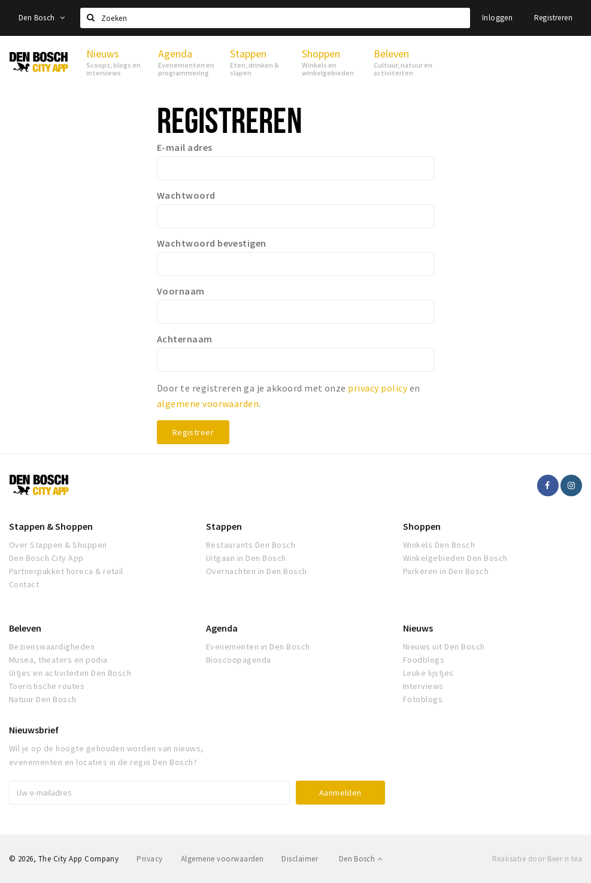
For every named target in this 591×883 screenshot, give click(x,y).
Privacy (149, 859)
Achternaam (185, 339)
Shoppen (422, 526)
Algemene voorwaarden (222, 859)
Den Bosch (42, 18)
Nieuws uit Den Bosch (444, 646)
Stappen (224, 526)
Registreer (193, 432)
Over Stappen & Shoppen (58, 544)
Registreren (553, 18)
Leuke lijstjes (428, 672)
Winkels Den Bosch (439, 544)
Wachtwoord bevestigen (211, 243)
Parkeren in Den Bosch (446, 571)
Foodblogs (423, 659)
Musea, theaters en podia (58, 659)
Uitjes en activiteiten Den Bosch (70, 672)
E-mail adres (185, 147)
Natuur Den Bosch (43, 699)
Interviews (423, 686)
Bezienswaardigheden (52, 646)
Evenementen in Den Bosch (258, 646)
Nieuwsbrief (34, 730)
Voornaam (181, 291)
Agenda (222, 628)
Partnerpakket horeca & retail (66, 571)
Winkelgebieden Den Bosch (455, 558)
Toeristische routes (46, 686)
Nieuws (418, 628)
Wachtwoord (186, 195)
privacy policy (377, 388)
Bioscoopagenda (238, 659)
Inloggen (497, 18)
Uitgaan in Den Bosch (246, 558)
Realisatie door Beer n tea (537, 859)
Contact (24, 584)
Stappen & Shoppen (51, 526)
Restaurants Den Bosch (250, 544)
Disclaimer (299, 859)
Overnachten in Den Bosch (256, 571)
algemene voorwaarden (208, 403)
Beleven (25, 628)
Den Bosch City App (46, 558)
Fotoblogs (423, 699)
